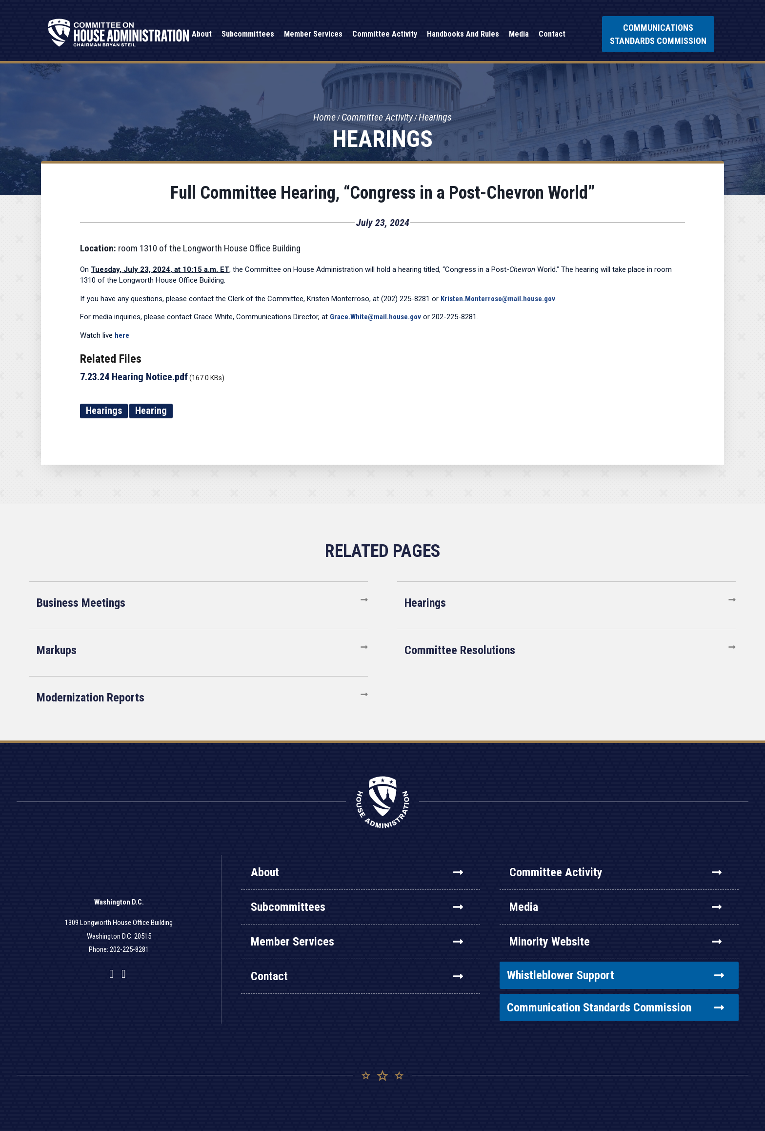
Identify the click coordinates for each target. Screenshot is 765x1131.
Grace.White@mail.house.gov (375, 316)
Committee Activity (377, 117)
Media (615, 907)
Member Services (357, 941)
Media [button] (519, 34)
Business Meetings (81, 603)
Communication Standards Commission (615, 1007)
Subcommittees (357, 907)
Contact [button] (552, 34)
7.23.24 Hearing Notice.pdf (134, 377)
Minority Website (615, 941)
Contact (357, 976)
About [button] (202, 34)
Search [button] (582, 34)
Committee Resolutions (459, 650)
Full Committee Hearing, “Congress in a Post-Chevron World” (382, 193)
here (122, 335)
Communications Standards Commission (658, 34)
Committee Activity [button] (384, 34)
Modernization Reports (90, 697)
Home (324, 117)
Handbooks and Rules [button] (463, 34)
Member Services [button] (313, 34)
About (357, 872)
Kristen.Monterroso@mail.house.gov (498, 298)
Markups (57, 650)
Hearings (435, 117)
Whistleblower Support (615, 975)
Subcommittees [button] (247, 34)
